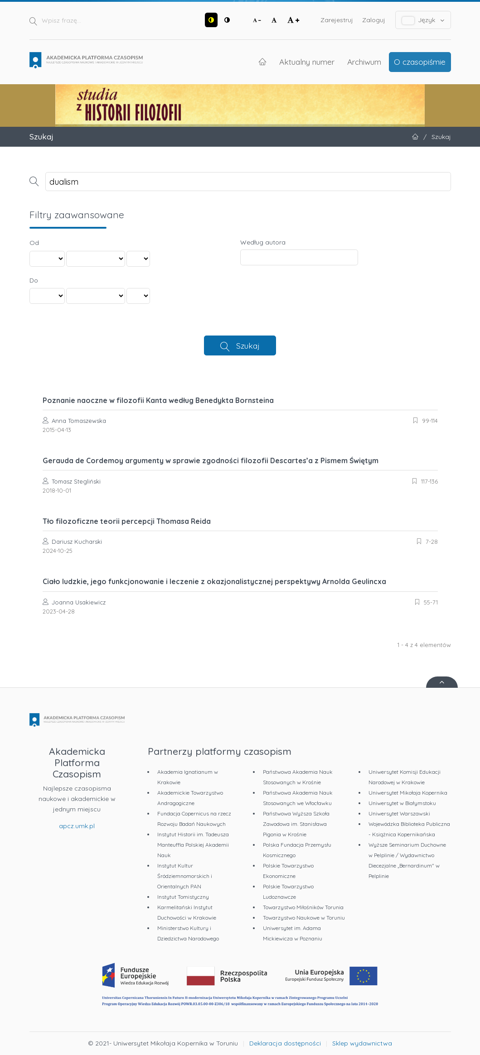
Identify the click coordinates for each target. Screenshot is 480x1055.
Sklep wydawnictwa (362, 1043)
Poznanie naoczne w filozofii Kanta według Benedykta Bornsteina (158, 400)
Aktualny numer (307, 62)
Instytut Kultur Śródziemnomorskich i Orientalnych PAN (184, 876)
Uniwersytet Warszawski (399, 813)
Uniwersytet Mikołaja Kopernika (407, 792)
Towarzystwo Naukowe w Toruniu (304, 917)
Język (423, 20)
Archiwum (364, 62)
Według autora (263, 242)
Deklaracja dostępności (285, 1043)
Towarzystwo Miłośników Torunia (303, 907)
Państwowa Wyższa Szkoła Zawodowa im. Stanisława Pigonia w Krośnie (296, 824)
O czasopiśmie (420, 62)
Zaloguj (373, 20)
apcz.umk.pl (77, 826)
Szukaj (248, 345)
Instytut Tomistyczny (183, 896)
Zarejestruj (336, 20)
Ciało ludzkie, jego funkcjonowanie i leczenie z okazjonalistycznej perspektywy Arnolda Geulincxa (214, 581)
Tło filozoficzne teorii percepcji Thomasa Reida (127, 521)
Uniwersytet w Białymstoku (402, 803)
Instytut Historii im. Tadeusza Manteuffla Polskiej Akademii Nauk (193, 844)
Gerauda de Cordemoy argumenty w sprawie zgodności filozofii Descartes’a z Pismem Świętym (210, 460)
